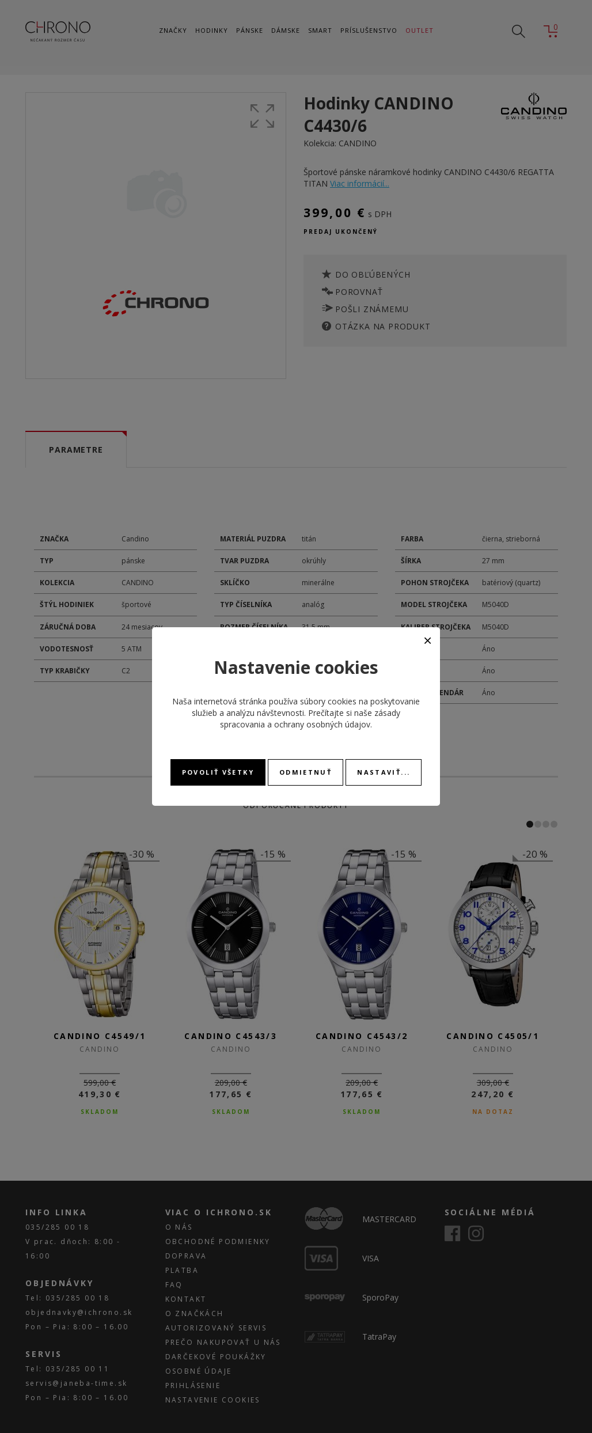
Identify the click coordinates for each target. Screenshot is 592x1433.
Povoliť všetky (218, 772)
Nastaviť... (383, 772)
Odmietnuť (305, 772)
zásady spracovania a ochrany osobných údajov (310, 718)
